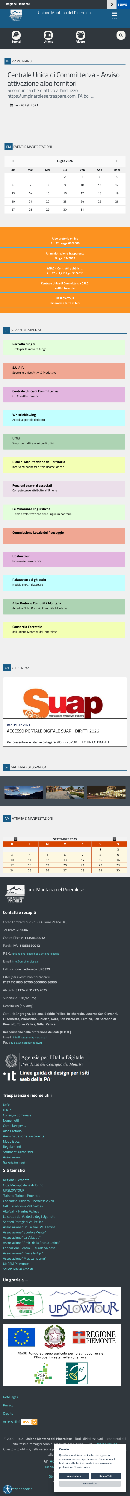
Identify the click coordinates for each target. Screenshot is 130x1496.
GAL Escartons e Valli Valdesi (23, 1206)
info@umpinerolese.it (25, 961)
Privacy (8, 1405)
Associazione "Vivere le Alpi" (23, 1253)
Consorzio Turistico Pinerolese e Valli (29, 1200)
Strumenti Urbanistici (18, 1151)
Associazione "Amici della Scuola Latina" (31, 1242)
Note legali (10, 1397)
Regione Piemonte (18, 3)
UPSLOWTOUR (13, 1190)
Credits (8, 1413)
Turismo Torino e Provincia (21, 1195)
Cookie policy (82, 1467)
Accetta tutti (74, 1476)
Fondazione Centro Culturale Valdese (29, 1247)
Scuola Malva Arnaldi (18, 1268)
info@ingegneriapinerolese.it (30, 1037)
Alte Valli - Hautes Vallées (21, 1211)
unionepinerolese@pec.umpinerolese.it (35, 953)
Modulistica (11, 1141)
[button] (112, 4)
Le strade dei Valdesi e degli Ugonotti (29, 1216)
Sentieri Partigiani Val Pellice (23, 1221)
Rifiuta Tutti (105, 1476)
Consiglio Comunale (17, 1115)
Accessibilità (11, 1421)
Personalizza (90, 1483)
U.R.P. (7, 1109)
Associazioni (12, 1157)
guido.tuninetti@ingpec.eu (26, 1042)
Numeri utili (11, 1120)
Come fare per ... (14, 1125)
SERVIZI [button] (123, 4)
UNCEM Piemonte (16, 1263)
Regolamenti (12, 1146)
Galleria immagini (15, 1162)
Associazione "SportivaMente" (24, 1232)
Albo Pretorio (12, 1130)
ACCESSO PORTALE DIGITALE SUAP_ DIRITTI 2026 (53, 731)
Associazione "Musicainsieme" (24, 1258)
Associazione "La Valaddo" (22, 1237)
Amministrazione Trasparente (23, 1136)
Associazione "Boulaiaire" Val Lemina (29, 1227)
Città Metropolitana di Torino (23, 1185)
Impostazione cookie (17, 1488)
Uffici (6, 1104)
